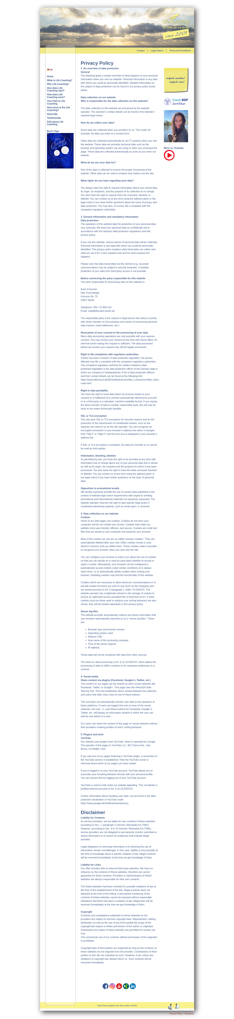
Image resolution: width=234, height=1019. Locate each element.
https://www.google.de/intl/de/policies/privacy (104, 803)
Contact (141, 50)
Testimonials (54, 118)
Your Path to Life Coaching (56, 102)
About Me (52, 114)
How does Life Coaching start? (56, 89)
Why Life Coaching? (58, 84)
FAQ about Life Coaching (55, 123)
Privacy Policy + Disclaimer (181, 1014)
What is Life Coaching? (59, 80)
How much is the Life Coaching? (58, 108)
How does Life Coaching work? (56, 95)
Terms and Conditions (180, 50)
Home (50, 76)
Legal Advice (157, 50)
